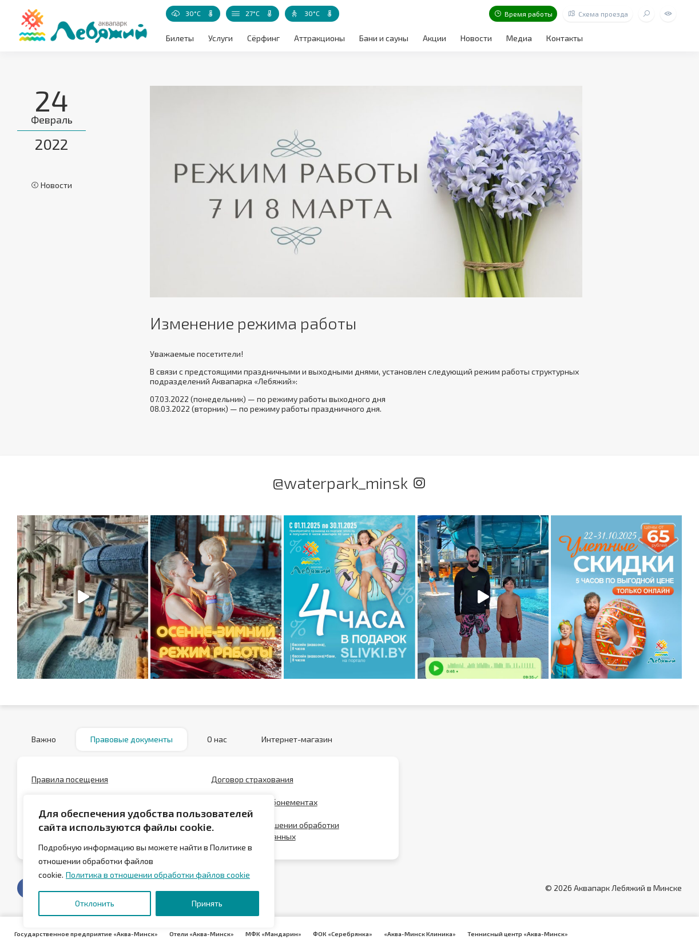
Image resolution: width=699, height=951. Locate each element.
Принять (207, 903)
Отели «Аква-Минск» (201, 933)
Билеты (180, 38)
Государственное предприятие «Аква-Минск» (86, 933)
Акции (434, 38)
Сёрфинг (263, 38)
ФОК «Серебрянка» (342, 933)
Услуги (220, 38)
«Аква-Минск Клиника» (420, 933)
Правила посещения (69, 779)
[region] (149, 861)
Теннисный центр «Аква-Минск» (517, 933)
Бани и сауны (383, 38)
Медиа (519, 38)
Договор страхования (252, 779)
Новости (476, 38)
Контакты (564, 38)
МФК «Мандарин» (273, 933)
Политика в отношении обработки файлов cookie (158, 875)
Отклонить (94, 903)
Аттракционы (319, 38)
